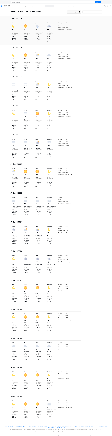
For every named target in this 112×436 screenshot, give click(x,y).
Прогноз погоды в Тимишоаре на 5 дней (38, 426)
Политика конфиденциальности (68, 435)
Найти (98, 2)
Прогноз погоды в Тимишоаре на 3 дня (15, 426)
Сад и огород (50, 427)
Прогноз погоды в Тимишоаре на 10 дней (85, 426)
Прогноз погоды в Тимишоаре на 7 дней (61, 426)
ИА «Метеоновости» (107, 435)
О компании (6, 435)
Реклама (12, 435)
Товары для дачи (60, 427)
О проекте (59, 435)
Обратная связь (92, 435)
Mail (2, 435)
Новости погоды (103, 426)
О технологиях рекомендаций (82, 435)
